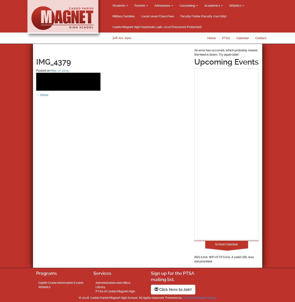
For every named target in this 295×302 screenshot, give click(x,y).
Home (211, 38)
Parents (141, 5)
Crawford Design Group (199, 297)
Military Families (123, 16)
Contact (260, 38)
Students (120, 5)
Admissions (163, 5)
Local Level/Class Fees (157, 16)
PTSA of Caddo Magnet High (115, 291)
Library (100, 287)
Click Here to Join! (173, 289)
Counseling (189, 5)
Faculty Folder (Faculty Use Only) (203, 16)
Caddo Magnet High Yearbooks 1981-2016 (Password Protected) (157, 27)
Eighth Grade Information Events (61, 282)
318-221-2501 (122, 38)
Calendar (242, 38)
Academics (213, 5)
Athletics (236, 5)
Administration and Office (113, 282)
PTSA (226, 38)
